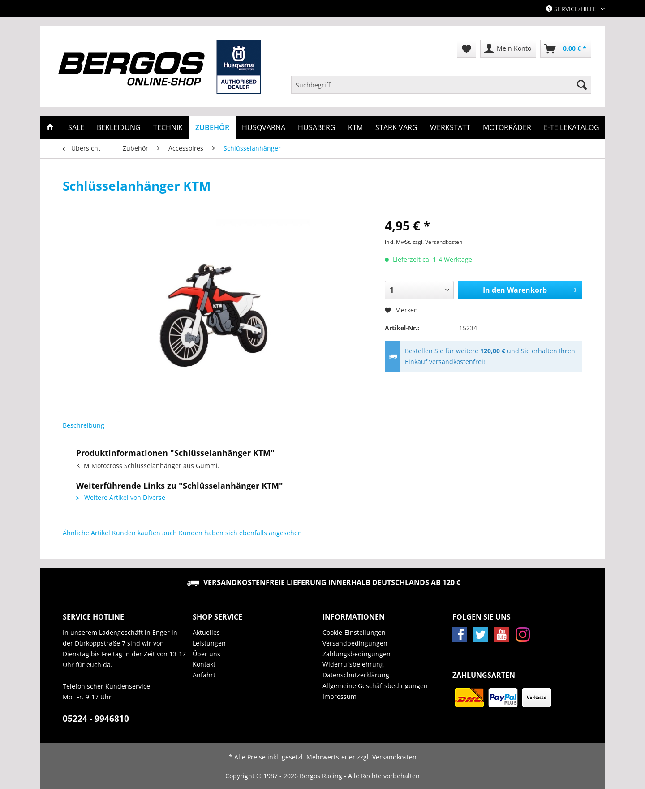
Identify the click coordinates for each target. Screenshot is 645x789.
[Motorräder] (507, 127)
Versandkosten (394, 757)
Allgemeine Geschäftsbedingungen (375, 685)
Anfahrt (204, 675)
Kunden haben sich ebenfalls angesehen (240, 533)
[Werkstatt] (450, 127)
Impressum (339, 696)
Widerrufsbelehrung (353, 664)
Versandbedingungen (354, 643)
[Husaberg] (317, 127)
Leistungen (209, 643)
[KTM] (355, 127)
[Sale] (76, 127)
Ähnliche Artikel (86, 533)
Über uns (206, 654)
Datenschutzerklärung (355, 675)
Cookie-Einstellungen (354, 632)
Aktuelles (206, 632)
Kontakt (204, 664)
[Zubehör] (212, 127)
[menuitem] (441, 89)
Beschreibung (83, 425)
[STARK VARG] (396, 127)
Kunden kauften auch (144, 533)
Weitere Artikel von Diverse (120, 497)
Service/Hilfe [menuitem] (572, 8)
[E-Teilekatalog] (572, 127)
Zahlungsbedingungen (356, 654)
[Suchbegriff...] (441, 85)
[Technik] (168, 127)
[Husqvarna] (264, 127)
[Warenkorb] (565, 49)
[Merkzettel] (466, 49)
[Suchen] (581, 85)
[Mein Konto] (508, 49)
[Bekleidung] (118, 127)
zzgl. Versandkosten (437, 242)
